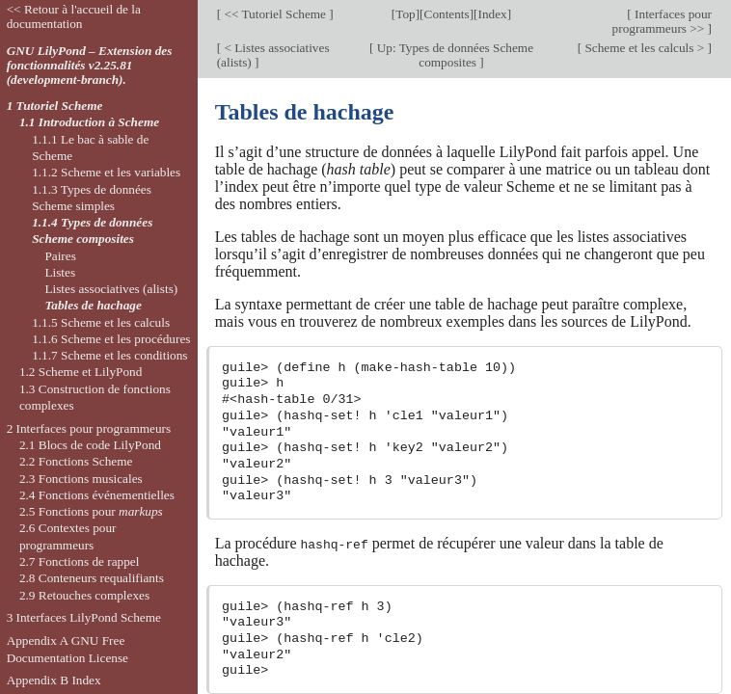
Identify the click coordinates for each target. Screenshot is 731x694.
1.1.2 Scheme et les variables (106, 172)
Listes (59, 272)
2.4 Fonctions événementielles (97, 495)
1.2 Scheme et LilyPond (80, 371)
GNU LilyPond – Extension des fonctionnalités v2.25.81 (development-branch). (90, 65)
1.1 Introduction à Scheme (89, 122)
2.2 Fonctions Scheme (76, 461)
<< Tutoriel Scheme (275, 14)
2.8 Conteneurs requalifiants (91, 578)
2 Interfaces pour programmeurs (89, 428)
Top (405, 14)
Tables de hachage (92, 305)
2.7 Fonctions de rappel (79, 561)
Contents (447, 14)
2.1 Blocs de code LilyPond (90, 445)
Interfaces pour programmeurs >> (662, 21)
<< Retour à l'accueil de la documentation (74, 16)
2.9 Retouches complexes (84, 595)
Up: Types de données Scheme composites (453, 54)
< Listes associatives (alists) (273, 54)
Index (492, 14)
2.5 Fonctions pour (91, 511)
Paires (59, 256)
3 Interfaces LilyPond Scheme (84, 617)
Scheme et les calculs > (645, 47)
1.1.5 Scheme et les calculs (101, 322)
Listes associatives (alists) (110, 288)
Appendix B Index (54, 680)
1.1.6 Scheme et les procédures (111, 339)
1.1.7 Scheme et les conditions (109, 355)
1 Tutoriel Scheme (55, 105)
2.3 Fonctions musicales (81, 478)
